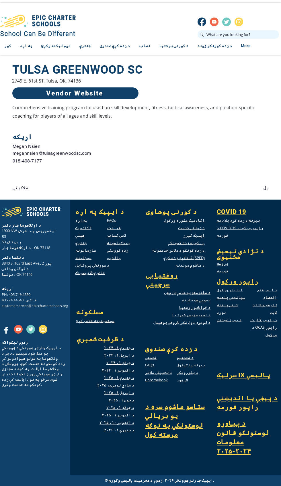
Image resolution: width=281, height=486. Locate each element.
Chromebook (156, 379)
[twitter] (226, 22)
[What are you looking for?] (238, 34)
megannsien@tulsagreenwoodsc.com (52, 153)
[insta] (239, 22)
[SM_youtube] (214, 22)
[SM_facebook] (202, 22)
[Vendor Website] (75, 93)
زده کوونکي (117, 250)
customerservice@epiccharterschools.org (35, 305)
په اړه (81, 220)
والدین (114, 257)
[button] (31, 188)
